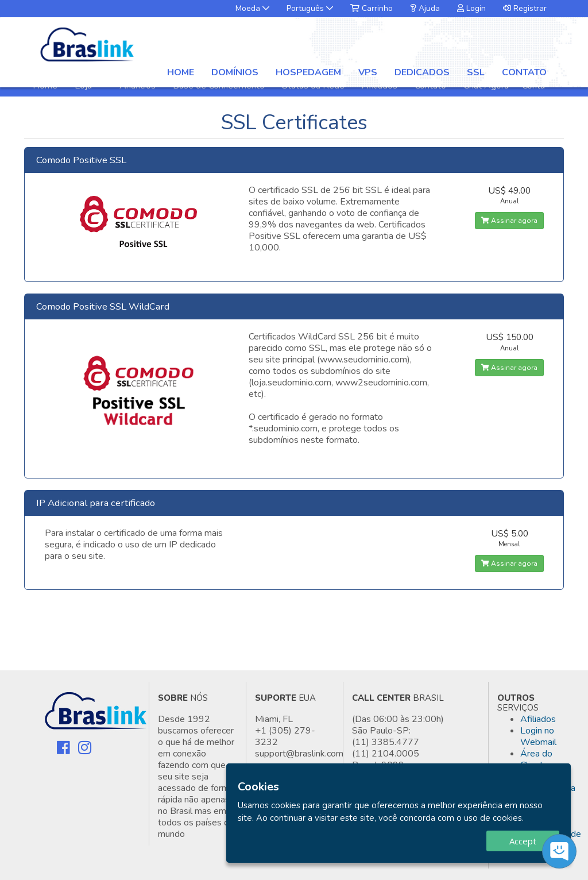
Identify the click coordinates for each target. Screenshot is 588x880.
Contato (524, 72)
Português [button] (310, 8)
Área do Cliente (536, 759)
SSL (476, 72)
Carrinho (371, 8)
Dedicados (422, 72)
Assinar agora (509, 220)
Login (471, 8)
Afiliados (538, 719)
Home (180, 72)
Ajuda (425, 8)
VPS (367, 72)
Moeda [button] (252, 8)
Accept (522, 841)
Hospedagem (308, 72)
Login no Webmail (538, 736)
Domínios (234, 72)
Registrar (525, 8)
